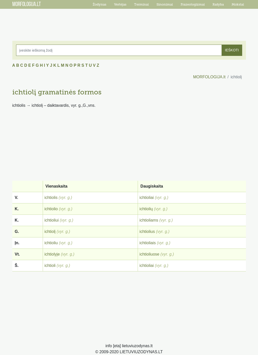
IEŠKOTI (232, 50)
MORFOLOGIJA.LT (26, 5)
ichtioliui (51, 220)
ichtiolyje (52, 254)
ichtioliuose (149, 254)
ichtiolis (51, 197)
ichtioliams (148, 220)
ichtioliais (147, 243)
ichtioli (50, 265)
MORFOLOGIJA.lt (209, 77)
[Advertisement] (129, 21)
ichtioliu (51, 243)
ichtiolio (51, 209)
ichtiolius (147, 231)
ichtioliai (146, 197)
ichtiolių (146, 209)
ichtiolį (50, 231)
